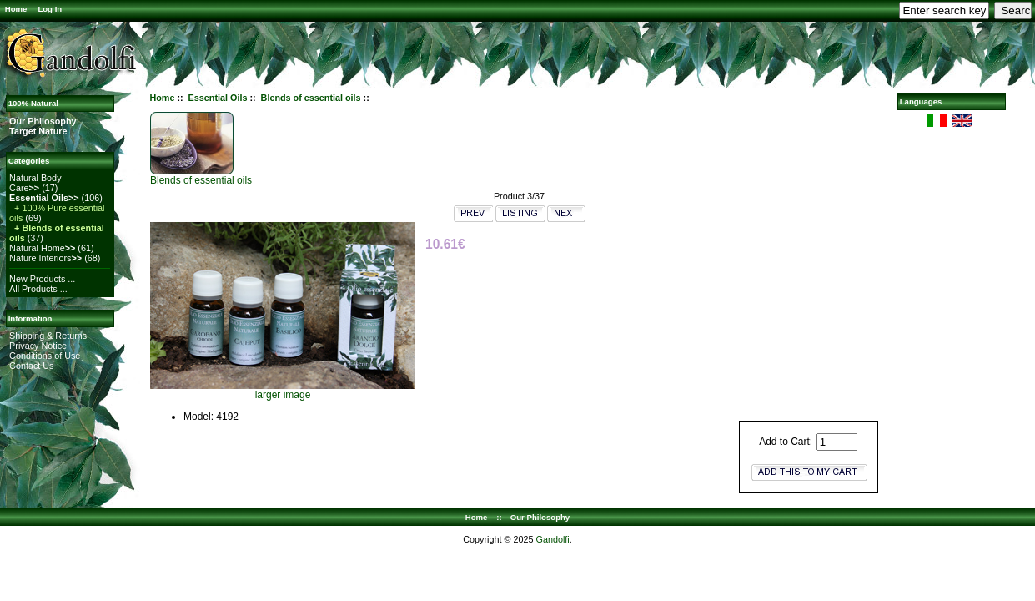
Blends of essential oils (311, 98)
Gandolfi (552, 539)
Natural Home (42, 248)
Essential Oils (218, 98)
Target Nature (38, 131)
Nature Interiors (45, 258)
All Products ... (38, 289)
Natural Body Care (35, 183)
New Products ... (42, 279)
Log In (50, 8)
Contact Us (31, 366)
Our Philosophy (42, 121)
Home (16, 8)
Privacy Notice (38, 346)
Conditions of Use (44, 356)
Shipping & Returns (48, 336)
